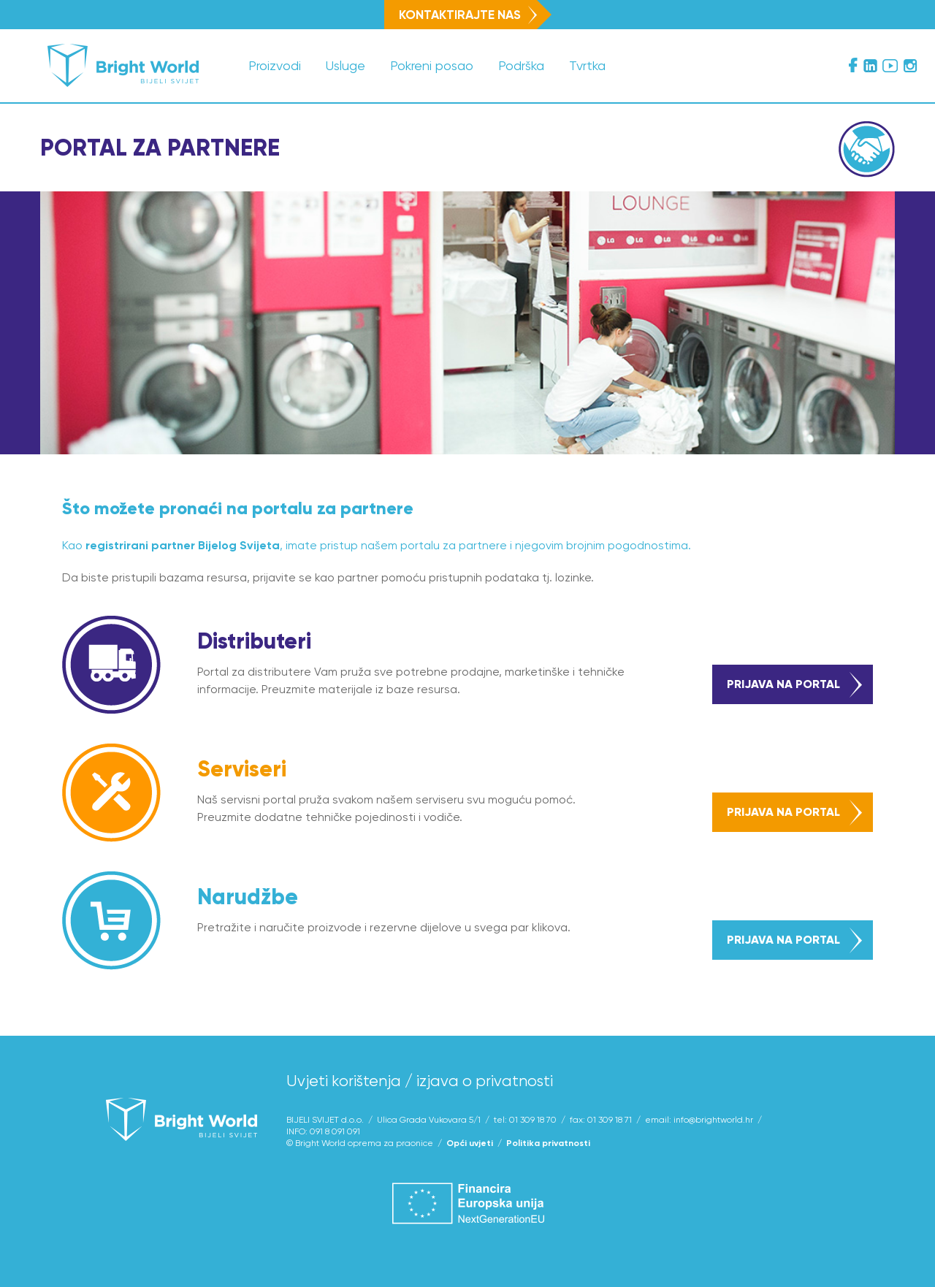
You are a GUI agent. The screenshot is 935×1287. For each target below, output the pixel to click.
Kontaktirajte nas (468, 14)
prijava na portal (794, 685)
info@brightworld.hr (713, 1120)
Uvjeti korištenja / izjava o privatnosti (419, 1081)
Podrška (521, 65)
